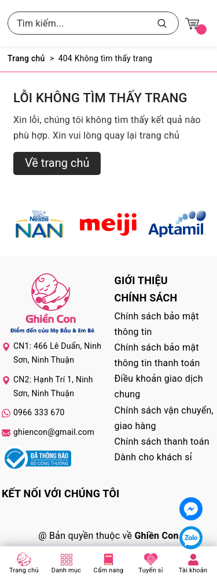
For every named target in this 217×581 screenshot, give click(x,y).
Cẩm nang (109, 570)
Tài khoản (193, 570)
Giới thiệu (141, 280)
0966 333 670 (39, 412)
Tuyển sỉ (150, 570)
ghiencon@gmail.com (53, 432)
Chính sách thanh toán (162, 441)
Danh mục (67, 570)
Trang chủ (24, 570)
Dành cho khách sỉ (153, 457)
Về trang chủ (57, 163)
